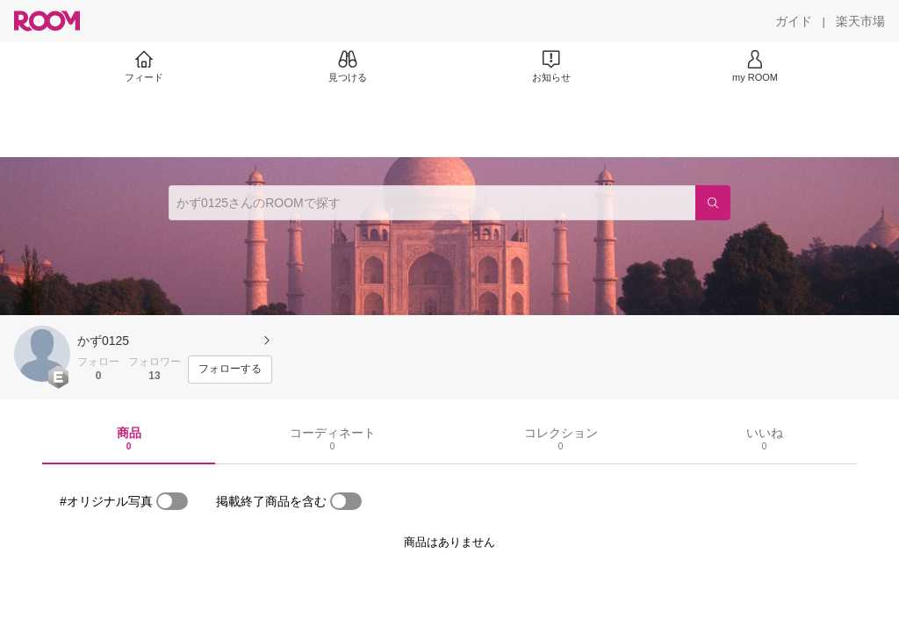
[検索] (712, 202)
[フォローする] (230, 370)
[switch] (172, 501)
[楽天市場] (860, 21)
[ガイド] (793, 21)
